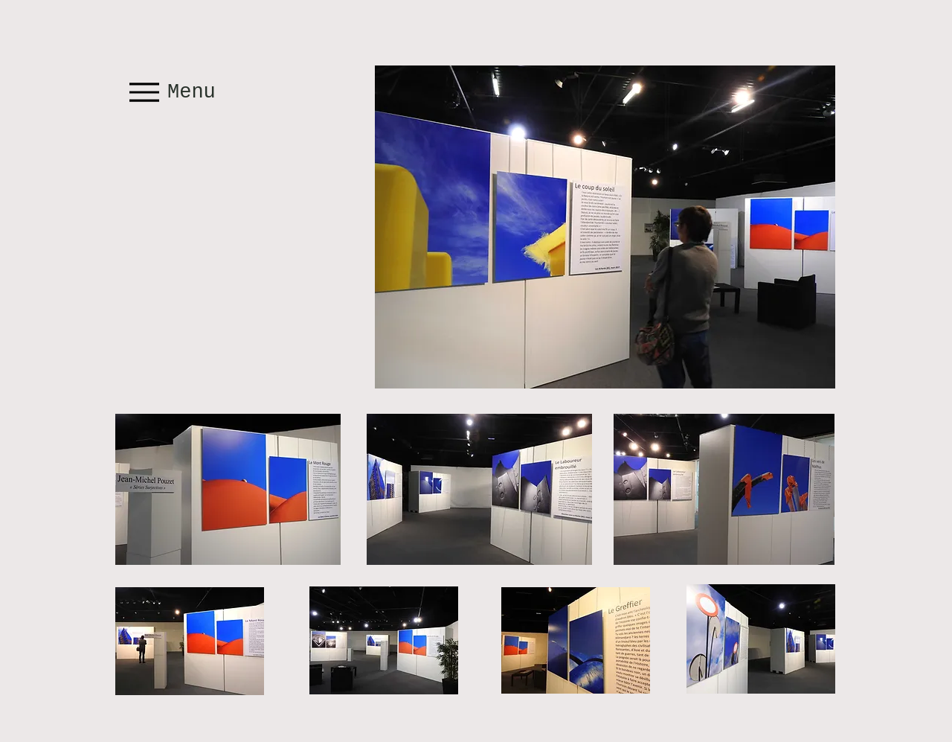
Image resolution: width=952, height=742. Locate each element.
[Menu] (174, 92)
